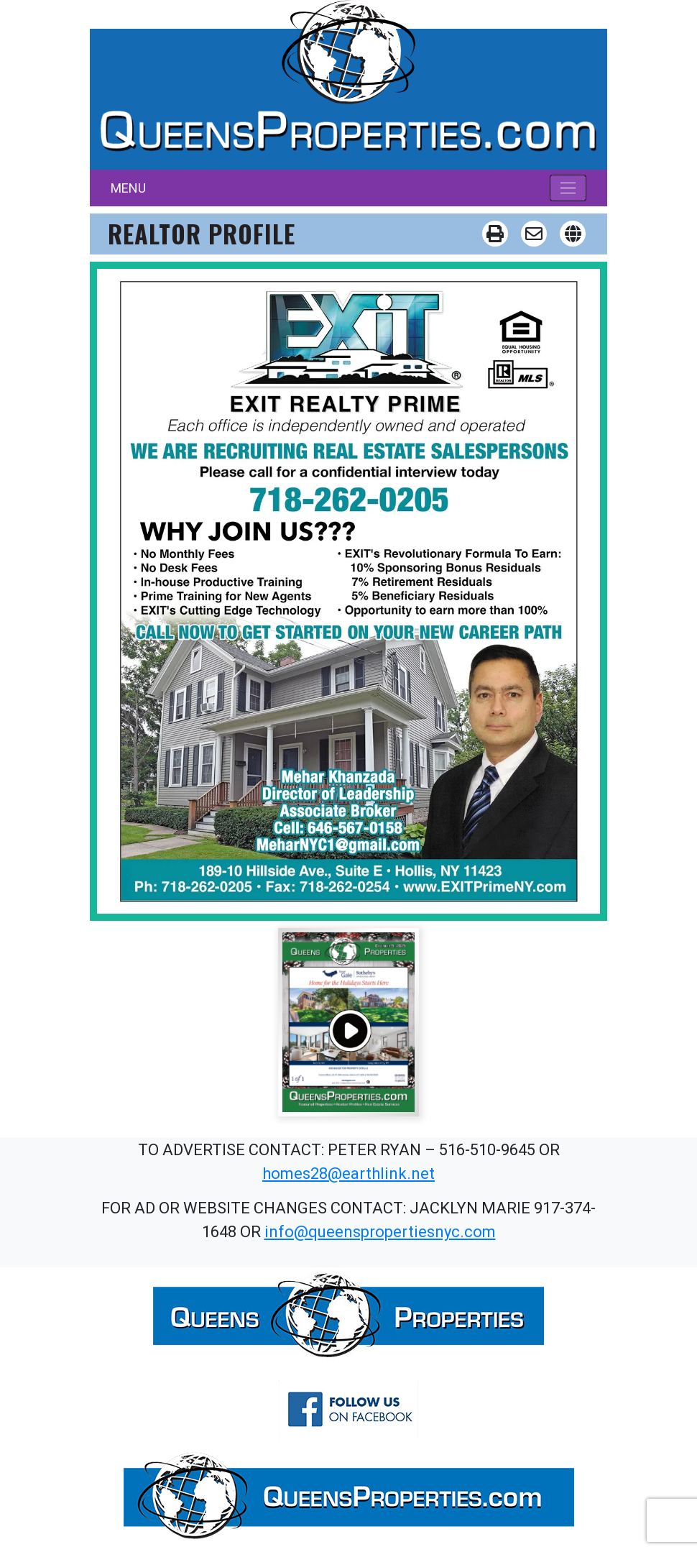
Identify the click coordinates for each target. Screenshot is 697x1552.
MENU (128, 188)
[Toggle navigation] (568, 188)
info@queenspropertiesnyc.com (380, 1232)
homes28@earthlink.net (348, 1174)
